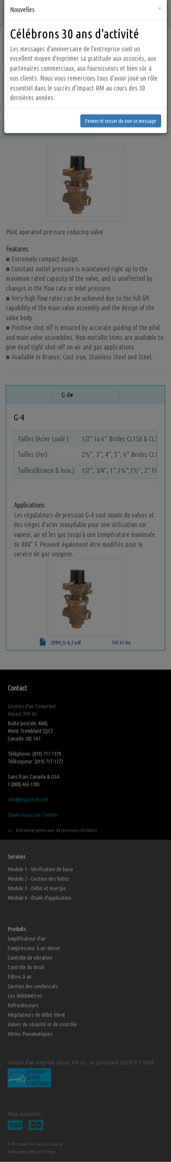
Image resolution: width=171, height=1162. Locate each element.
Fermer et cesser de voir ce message (120, 98)
